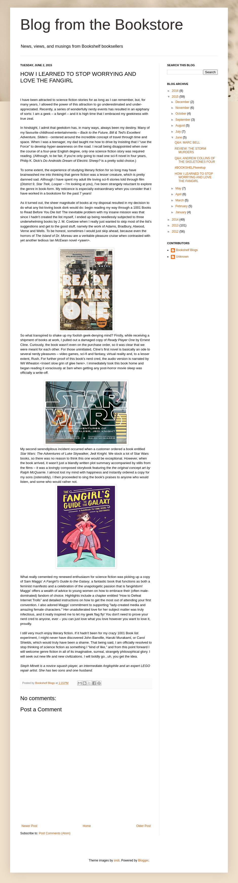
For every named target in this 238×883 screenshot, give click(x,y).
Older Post (143, 826)
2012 (176, 231)
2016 (176, 91)
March (180, 200)
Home (87, 826)
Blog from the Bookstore (101, 24)
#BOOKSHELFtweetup (190, 167)
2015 (176, 96)
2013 (176, 225)
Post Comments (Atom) (54, 833)
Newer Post (29, 826)
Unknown (182, 256)
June (179, 137)
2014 (176, 219)
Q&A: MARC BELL (187, 142)
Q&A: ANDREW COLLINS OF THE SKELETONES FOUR (195, 160)
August (180, 125)
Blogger (143, 860)
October (181, 113)
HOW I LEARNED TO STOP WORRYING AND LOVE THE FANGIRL (194, 177)
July (178, 131)
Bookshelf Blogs (187, 250)
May (178, 188)
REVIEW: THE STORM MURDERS (190, 150)
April (178, 194)
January (181, 212)
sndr (117, 860)
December (182, 102)
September (183, 119)
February (181, 206)
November (182, 108)
